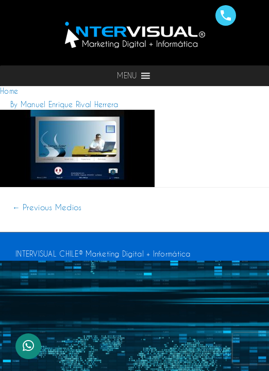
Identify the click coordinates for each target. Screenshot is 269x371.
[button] (127, 75)
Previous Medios (47, 207)
